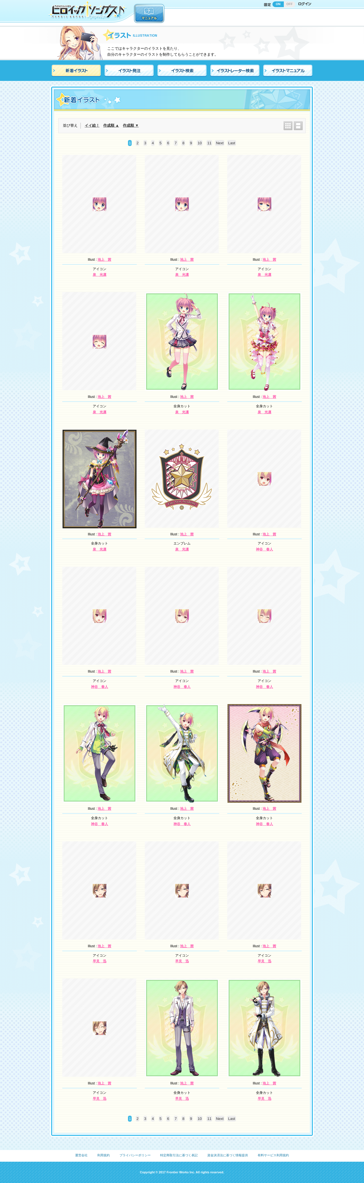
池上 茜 (104, 260)
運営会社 (81, 1155)
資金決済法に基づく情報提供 (227, 1155)
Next (220, 143)
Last (231, 143)
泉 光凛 (99, 275)
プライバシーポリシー (135, 1155)
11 (209, 143)
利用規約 (103, 1155)
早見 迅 (99, 961)
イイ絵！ (92, 125)
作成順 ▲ (111, 125)
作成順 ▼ (130, 125)
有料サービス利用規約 (273, 1155)
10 (200, 143)
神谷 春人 (264, 549)
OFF (289, 4)
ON (278, 4)
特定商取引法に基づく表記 (179, 1155)
